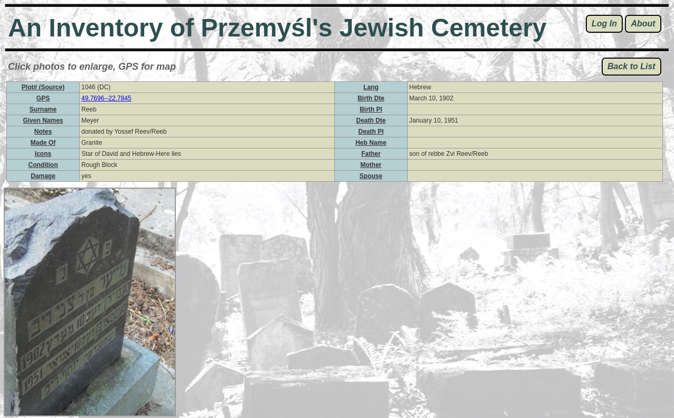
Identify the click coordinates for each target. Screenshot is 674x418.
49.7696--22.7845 (106, 98)
